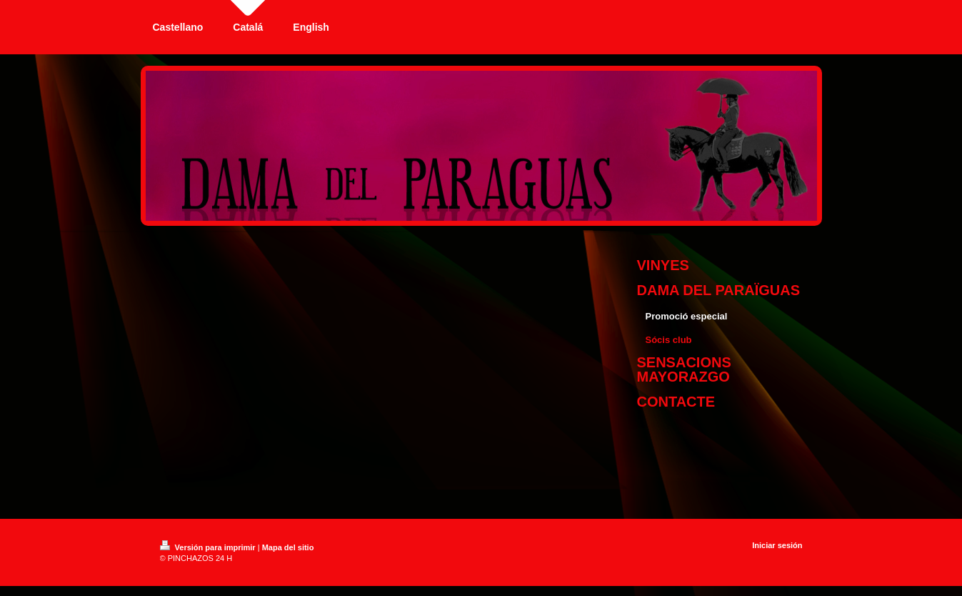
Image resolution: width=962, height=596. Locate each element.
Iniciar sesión (777, 545)
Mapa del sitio (288, 547)
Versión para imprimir (209, 547)
